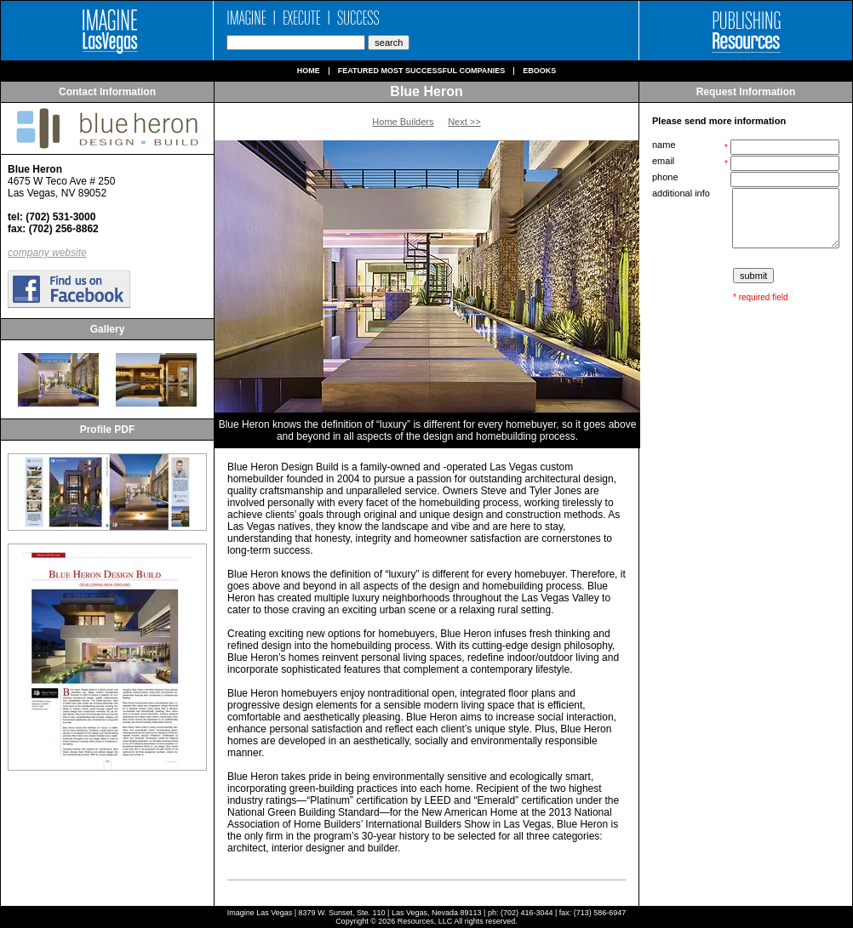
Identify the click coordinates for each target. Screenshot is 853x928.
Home (308, 71)
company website (47, 253)
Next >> (464, 122)
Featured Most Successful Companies (422, 71)
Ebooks (539, 71)
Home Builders (402, 122)
